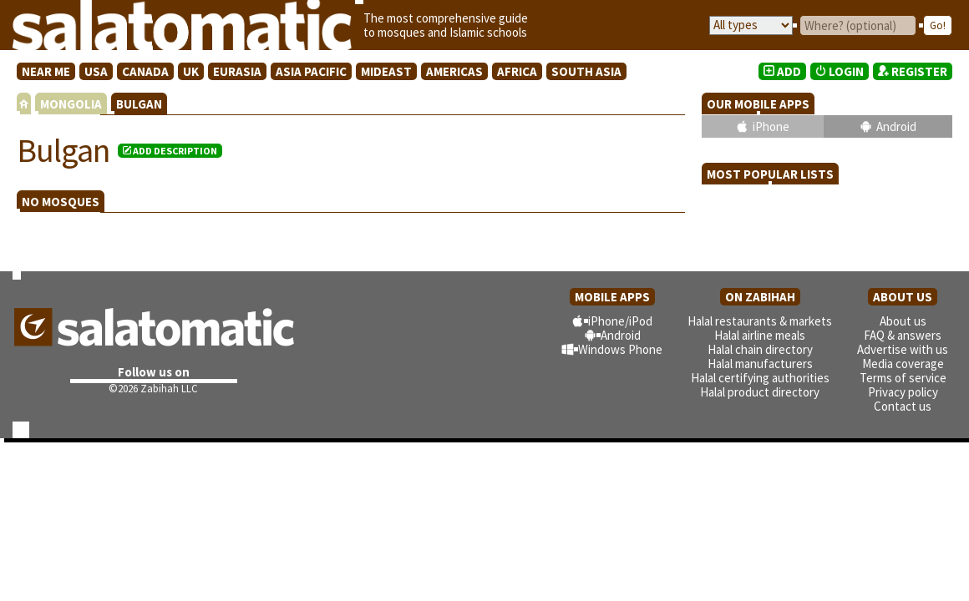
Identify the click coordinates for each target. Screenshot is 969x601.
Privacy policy (903, 392)
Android (896, 126)
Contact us (902, 406)
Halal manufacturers (760, 363)
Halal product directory (759, 392)
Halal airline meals (759, 335)
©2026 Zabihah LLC (153, 388)
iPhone (771, 126)
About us (903, 321)
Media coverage (903, 363)
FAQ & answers (902, 335)
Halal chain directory (760, 349)
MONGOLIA (71, 104)
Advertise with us (902, 349)
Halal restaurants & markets (759, 321)
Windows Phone (620, 349)
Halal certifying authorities (760, 378)
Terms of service (903, 378)
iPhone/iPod (620, 321)
